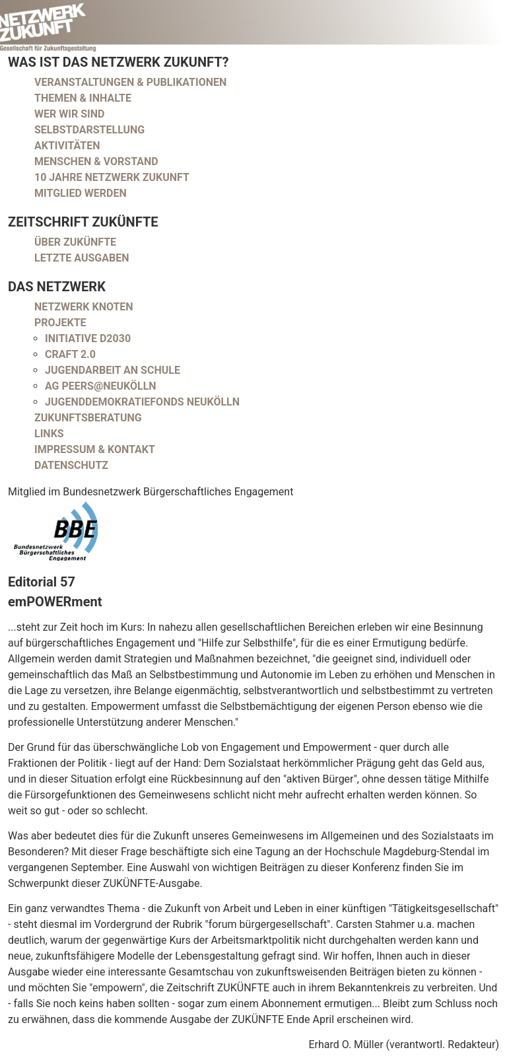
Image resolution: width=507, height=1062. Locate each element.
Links (49, 433)
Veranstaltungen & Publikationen (130, 82)
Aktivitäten (67, 145)
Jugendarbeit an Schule (112, 370)
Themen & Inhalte (82, 98)
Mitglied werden (80, 193)
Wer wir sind (69, 114)
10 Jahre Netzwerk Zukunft (111, 177)
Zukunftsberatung (88, 417)
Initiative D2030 (88, 338)
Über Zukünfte (75, 242)
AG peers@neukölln (100, 386)
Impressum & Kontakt (94, 449)
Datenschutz (71, 465)
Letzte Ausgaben (81, 258)
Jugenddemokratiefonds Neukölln (142, 402)
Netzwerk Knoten (83, 307)
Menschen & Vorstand (96, 161)
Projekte (60, 322)
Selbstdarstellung (89, 130)
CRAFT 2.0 (70, 354)
